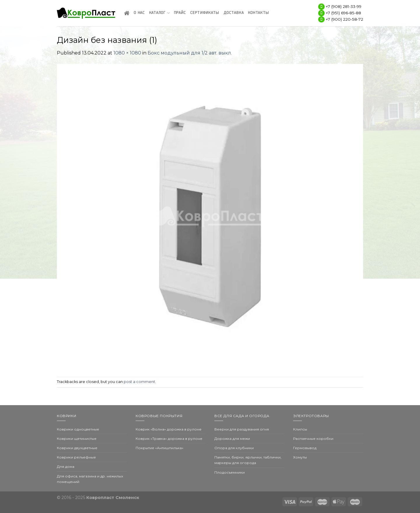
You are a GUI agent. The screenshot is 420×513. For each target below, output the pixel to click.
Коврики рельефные (76, 457)
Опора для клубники (234, 448)
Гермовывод (304, 448)
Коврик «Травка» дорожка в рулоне (169, 438)
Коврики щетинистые (77, 438)
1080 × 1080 (127, 53)
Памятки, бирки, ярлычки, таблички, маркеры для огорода (247, 460)
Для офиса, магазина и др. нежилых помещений (90, 479)
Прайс (180, 13)
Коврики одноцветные (78, 429)
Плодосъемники (229, 472)
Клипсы (300, 429)
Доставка (233, 13)
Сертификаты (204, 13)
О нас (139, 13)
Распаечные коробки (313, 438)
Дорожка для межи (232, 438)
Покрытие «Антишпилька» (159, 448)
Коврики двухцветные (77, 448)
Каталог (159, 13)
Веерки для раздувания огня (241, 429)
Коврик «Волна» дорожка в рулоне (169, 429)
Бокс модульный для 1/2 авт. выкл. (190, 53)
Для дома (65, 466)
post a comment (139, 382)
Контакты (258, 13)
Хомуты (300, 457)
